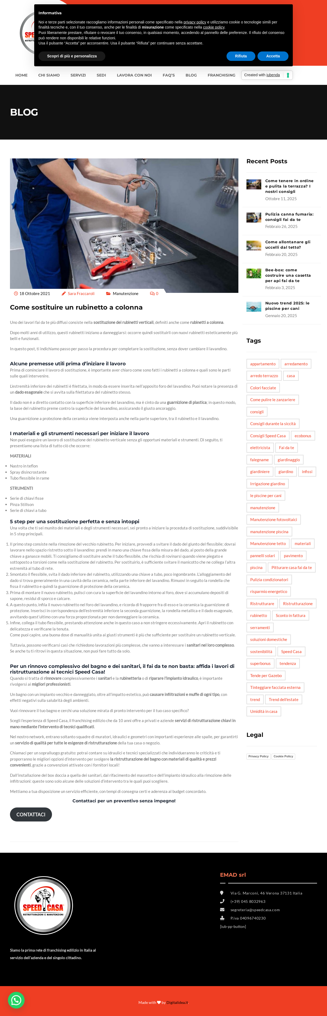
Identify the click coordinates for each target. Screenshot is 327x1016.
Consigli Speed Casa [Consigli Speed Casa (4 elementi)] (268, 435)
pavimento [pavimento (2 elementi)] (293, 555)
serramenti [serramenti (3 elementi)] (260, 627)
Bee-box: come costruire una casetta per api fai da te (288, 275)
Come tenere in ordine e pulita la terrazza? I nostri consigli (289, 186)
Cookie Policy (283, 756)
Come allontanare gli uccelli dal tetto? (288, 245)
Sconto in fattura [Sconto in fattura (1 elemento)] (290, 615)
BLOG (191, 75)
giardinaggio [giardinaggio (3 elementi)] (289, 459)
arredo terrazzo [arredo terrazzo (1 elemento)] (264, 375)
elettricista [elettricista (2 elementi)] (260, 447)
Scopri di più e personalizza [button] (72, 56)
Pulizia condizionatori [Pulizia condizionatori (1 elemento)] (269, 579)
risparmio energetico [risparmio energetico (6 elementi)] (268, 591)
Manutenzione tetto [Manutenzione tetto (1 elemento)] (268, 543)
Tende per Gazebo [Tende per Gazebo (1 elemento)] (266, 675)
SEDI (101, 75)
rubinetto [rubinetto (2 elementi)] (258, 615)
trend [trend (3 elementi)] (255, 699)
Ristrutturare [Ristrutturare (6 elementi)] (262, 603)
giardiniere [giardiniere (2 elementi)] (260, 471)
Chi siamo (49, 75)
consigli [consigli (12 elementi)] (257, 411)
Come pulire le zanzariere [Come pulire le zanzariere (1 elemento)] (272, 399)
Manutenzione (125, 293)
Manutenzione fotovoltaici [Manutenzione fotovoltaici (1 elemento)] (273, 519)
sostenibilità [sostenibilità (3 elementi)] (261, 651)
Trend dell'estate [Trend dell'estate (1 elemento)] (283, 699)
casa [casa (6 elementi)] (291, 375)
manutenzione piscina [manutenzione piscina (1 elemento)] (269, 531)
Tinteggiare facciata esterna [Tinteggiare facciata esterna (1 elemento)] (275, 687)
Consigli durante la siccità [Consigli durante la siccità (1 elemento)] (273, 423)
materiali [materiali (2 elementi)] (303, 543)
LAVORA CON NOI (134, 75)
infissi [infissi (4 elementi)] (307, 471)
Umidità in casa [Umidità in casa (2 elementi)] (263, 711)
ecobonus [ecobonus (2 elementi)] (303, 435)
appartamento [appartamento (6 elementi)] (263, 363)
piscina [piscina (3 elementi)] (256, 567)
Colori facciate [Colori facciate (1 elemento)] (263, 387)
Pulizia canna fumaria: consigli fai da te (289, 217)
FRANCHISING (221, 75)
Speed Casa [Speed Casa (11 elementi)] (291, 651)
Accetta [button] (273, 56)
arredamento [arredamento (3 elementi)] (296, 363)
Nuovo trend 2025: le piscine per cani (287, 306)
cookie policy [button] (213, 27)
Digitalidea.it (177, 1002)
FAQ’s (169, 75)
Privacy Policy (259, 756)
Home (21, 75)
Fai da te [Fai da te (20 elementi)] (286, 447)
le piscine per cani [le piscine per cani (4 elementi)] (265, 495)
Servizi (78, 75)
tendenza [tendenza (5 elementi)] (288, 663)
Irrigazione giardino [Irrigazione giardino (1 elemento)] (267, 483)
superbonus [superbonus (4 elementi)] (260, 663)
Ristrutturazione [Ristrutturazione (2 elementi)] (298, 603)
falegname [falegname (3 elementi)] (259, 459)
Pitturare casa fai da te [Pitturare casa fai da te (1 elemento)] (292, 567)
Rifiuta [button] (241, 56)
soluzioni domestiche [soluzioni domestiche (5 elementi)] (268, 639)
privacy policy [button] (195, 22)
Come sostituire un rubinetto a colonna (76, 307)
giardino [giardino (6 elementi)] (286, 471)
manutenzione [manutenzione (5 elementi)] (262, 507)
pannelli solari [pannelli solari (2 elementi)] (262, 555)
